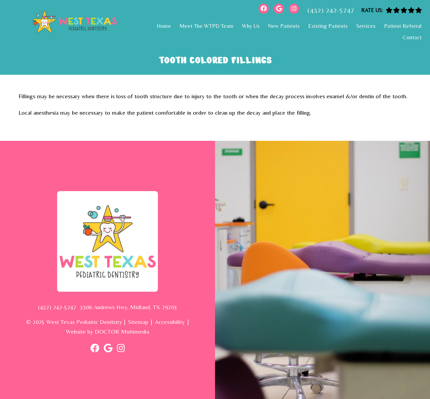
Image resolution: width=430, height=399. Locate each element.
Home (164, 25)
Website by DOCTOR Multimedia (107, 331)
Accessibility (170, 321)
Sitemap (138, 321)
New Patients (284, 25)
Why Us (251, 25)
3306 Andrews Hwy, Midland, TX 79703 (128, 306)
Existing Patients (328, 25)
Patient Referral (403, 25)
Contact (412, 37)
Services (366, 25)
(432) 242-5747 (330, 10)
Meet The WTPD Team (206, 25)
